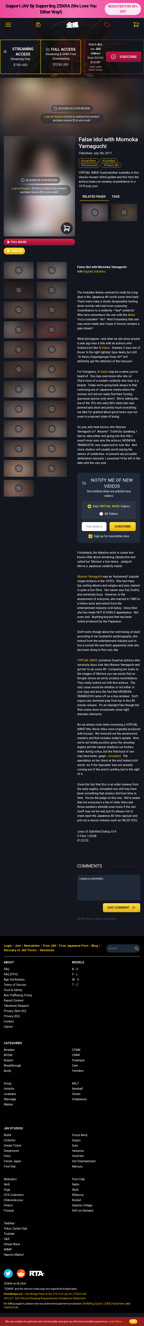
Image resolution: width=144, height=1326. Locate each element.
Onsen (76, 1094)
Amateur (9, 1050)
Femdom (78, 1071)
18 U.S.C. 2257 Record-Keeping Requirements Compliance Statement (45, 1298)
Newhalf (77, 1088)
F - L (75, 974)
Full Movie (16, 242)
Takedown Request (16, 1005)
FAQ (6, 969)
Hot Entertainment (83, 1161)
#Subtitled (108, 160)
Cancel (8, 1026)
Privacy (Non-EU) (15, 1011)
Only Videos (111, 506)
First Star (10, 1166)
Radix (75, 1184)
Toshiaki (9, 1234)
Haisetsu (78, 1151)
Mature (8, 1104)
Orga (7, 1189)
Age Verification (14, 979)
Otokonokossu (13, 1200)
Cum (75, 1065)
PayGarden (117, 1303)
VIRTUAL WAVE (87, 660)
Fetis (7, 1156)
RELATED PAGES (94, 196)
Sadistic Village (82, 1205)
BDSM (8, 1055)
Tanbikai (9, 1223)
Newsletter (32, 945)
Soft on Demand (82, 1210)
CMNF (76, 1055)
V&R (6, 1239)
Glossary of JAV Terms (20, 950)
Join (18, 945)
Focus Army (80, 1135)
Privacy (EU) (12, 1016)
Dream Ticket (12, 1145)
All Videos (111, 514)
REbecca (77, 1195)
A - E (75, 969)
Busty (7, 1071)
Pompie (9, 1210)
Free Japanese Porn (73, 945)
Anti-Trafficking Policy (18, 995)
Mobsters (10, 1179)
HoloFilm (78, 1156)
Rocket (76, 1200)
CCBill (107, 1303)
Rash (75, 1189)
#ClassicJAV (111, 165)
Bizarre (8, 1060)
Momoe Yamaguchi (89, 576)
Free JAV (49, 945)
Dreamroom (11, 1151)
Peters (8, 1205)
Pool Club (78, 1179)
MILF (75, 1083)
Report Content (13, 1000)
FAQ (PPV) (11, 974)
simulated (114, 756)
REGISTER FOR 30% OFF (123, 8)
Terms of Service (15, 985)
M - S (75, 979)
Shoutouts (47, 950)
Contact (9, 1021)
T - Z (75, 985)
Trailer (14, 251)
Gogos (76, 1140)
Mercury (77, 1166)
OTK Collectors (14, 1195)
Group (7, 1083)
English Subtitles (94, 271)
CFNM (76, 1050)
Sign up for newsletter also (111, 536)
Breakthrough (12, 1065)
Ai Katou (104, 348)
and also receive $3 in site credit (39, 192)
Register (59, 116)
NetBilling (88, 1303)
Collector (10, 1140)
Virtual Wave (88, 160)
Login (47, 116)
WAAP (8, 1249)
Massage (10, 1099)
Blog (95, 945)
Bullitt (7, 1135)
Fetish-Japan (12, 1161)
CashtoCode (11, 1307)
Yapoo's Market (14, 1254)
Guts (75, 1145)
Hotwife (9, 1088)
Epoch (98, 1303)
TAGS (116, 196)
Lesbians (10, 1094)
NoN (7, 1184)
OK (133, 1321)
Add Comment (121, 907)
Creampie (78, 1060)
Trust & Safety (13, 990)
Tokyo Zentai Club (15, 1228)
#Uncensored (89, 165)
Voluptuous (79, 1099)
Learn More (115, 1321)
